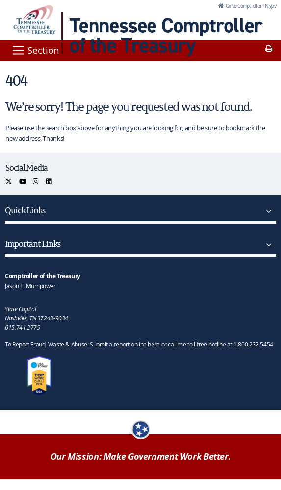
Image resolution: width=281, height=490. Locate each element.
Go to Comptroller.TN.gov (250, 5)
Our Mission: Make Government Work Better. (141, 456)
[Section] (35, 50)
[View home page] (34, 19)
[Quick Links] (266, 211)
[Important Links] (266, 244)
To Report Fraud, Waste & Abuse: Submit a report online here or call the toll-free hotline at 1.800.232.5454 (139, 344)
